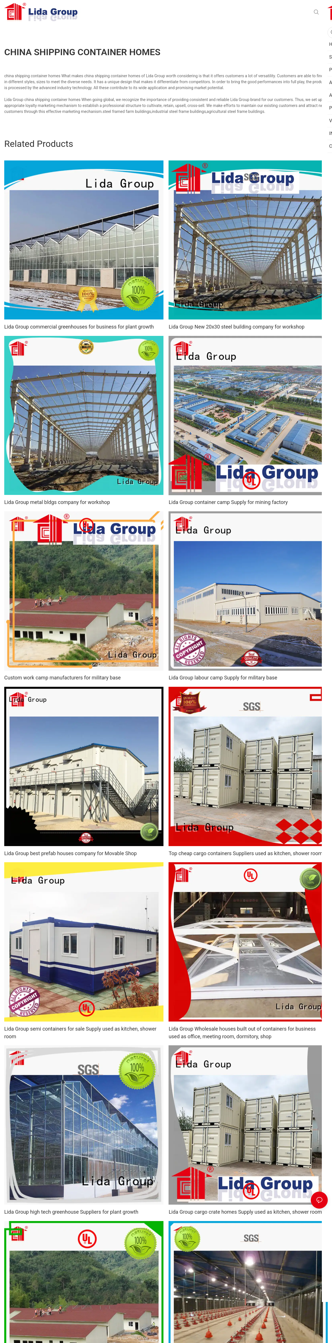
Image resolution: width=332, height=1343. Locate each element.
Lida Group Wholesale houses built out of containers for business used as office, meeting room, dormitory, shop (242, 1032)
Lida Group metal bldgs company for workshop (57, 502)
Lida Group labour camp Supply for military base (223, 678)
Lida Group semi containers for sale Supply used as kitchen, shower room (80, 1032)
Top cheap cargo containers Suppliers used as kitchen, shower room (245, 853)
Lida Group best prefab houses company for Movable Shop (70, 853)
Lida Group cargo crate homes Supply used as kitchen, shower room (245, 1212)
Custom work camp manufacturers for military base (62, 678)
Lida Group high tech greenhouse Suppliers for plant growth (71, 1212)
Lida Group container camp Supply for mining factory (228, 502)
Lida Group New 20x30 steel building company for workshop (237, 327)
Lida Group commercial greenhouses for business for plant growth (79, 327)
